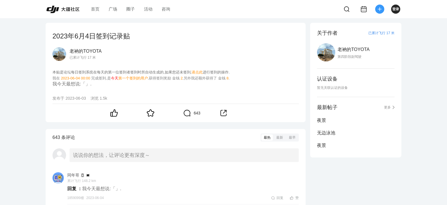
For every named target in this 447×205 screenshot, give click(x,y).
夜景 (321, 120)
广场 (113, 9)
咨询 (166, 9)
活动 (148, 9)
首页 (95, 9)
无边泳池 (326, 132)
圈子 (130, 9)
